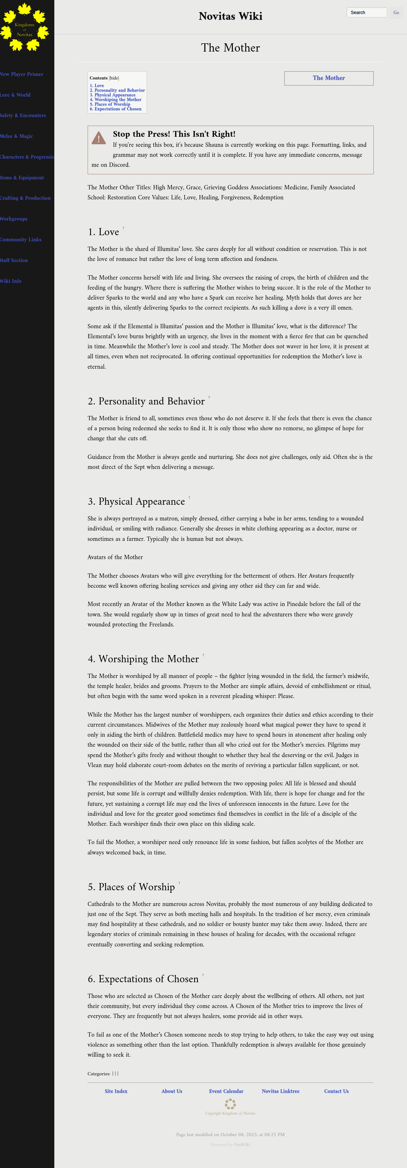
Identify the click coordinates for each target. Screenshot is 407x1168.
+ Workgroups (19, 219)
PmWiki (246, 1145)
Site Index (120, 1091)
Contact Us (340, 1091)
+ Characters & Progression (33, 157)
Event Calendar (230, 1091)
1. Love (101, 85)
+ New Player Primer (27, 74)
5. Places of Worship (114, 104)
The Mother (333, 78)
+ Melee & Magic (22, 136)
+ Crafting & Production (31, 198)
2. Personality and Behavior (121, 90)
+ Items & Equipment (27, 178)
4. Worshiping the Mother (120, 99)
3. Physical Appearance (117, 95)
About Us (176, 1091)
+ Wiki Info (16, 281)
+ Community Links (26, 239)
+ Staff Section (19, 260)
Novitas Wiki (234, 17)
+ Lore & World (21, 95)
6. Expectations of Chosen (120, 109)
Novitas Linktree (285, 1091)
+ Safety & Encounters (28, 115)
